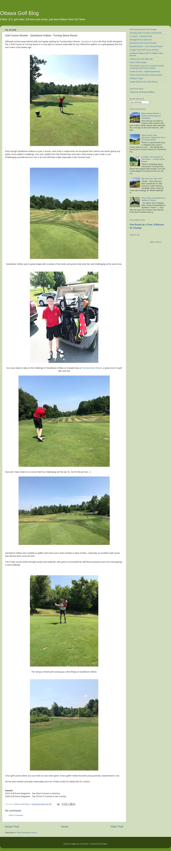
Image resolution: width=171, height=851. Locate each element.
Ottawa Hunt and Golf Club (141, 59)
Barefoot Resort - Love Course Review (146, 46)
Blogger (104, 844)
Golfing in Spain (136, 78)
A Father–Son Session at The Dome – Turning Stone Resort (152, 159)
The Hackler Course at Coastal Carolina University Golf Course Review (147, 67)
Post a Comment (16, 815)
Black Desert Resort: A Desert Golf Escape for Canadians (151, 115)
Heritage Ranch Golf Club (141, 40)
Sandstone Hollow (89, 41)
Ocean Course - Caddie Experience (145, 71)
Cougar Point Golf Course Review (144, 50)
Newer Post (12, 826)
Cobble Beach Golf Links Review (144, 82)
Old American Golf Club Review (143, 29)
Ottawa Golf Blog (19, 13)
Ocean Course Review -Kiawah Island (146, 75)
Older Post (117, 826)
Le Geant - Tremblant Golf (141, 36)
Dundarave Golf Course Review (143, 43)
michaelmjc (84, 844)
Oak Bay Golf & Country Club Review (146, 33)
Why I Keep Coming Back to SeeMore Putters (153, 199)
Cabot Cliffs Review (138, 62)
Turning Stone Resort (92, 368)
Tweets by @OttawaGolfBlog (142, 92)
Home (64, 826)
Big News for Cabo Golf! (151, 178)
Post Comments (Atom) (27, 832)
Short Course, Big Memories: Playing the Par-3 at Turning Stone (153, 137)
